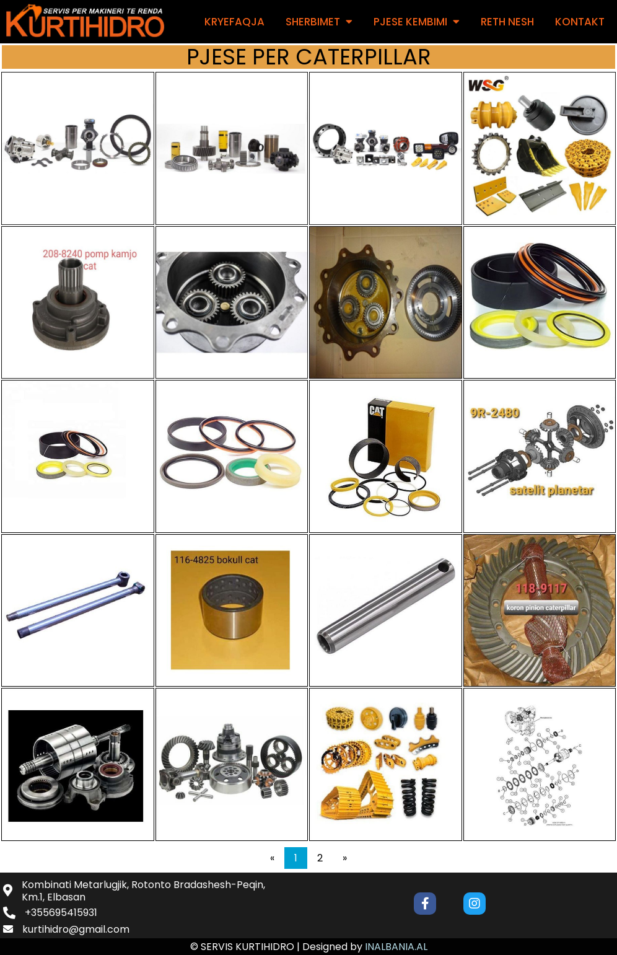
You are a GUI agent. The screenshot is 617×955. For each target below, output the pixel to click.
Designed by (333, 947)
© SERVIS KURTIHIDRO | (246, 947)
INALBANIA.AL (396, 947)
